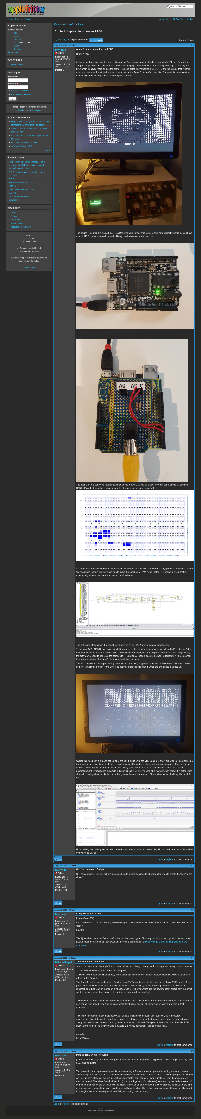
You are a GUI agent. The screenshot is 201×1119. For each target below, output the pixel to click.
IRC (15, 33)
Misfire (17, 42)
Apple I (80, 24)
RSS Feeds (16, 220)
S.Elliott (12, 193)
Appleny (12, 186)
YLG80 (12, 178)
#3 (192, 910)
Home (10, 19)
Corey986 (61, 870)
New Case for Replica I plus (21, 182)
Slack (16, 46)
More (48, 150)
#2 (192, 865)
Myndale (60, 49)
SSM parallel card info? (21, 146)
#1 (192, 45)
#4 (192, 958)
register (66, 39)
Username (13, 77)
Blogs (13, 212)
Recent (28, 19)
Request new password (21, 94)
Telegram (18, 49)
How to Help (29, 267)
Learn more (13, 52)
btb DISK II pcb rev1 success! (24, 142)
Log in (56, 39)
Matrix (16, 36)
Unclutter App (35, 110)
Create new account (20, 91)
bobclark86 (14, 200)
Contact (189, 19)
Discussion (69, 24)
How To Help (163, 19)
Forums (18, 19)
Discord (17, 39)
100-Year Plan (177, 19)
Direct (20, 110)
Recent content (17, 64)
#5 (192, 1051)
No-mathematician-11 (18, 168)
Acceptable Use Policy (21, 227)
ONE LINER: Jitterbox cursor (21, 190)
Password (13, 84)
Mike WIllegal (63, 962)
